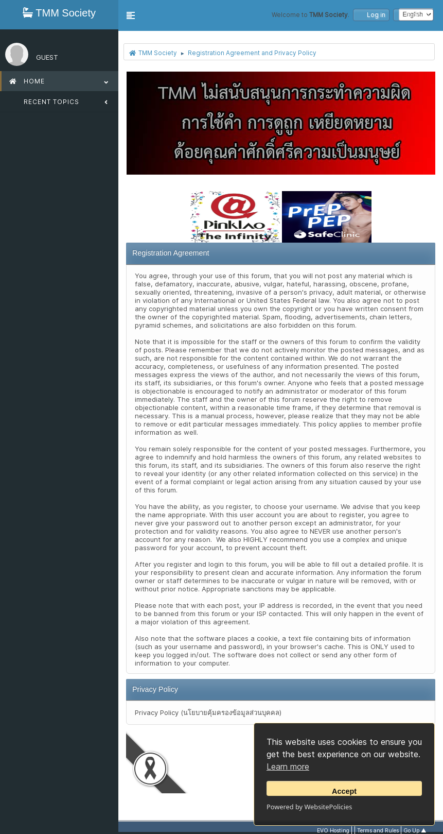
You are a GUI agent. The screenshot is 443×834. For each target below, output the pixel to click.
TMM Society (59, 13)
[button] (131, 15)
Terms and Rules (378, 830)
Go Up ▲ (415, 830)
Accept (344, 791)
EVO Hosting (333, 830)
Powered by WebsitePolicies (309, 806)
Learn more (288, 766)
